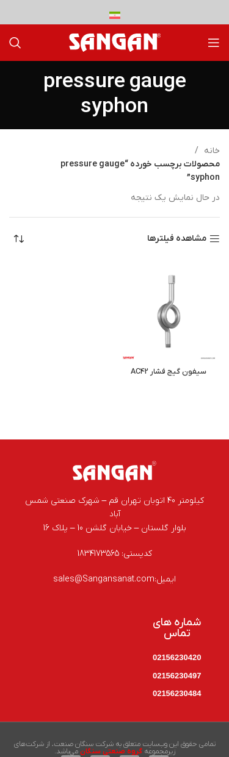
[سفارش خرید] (18, 239)
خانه (211, 151)
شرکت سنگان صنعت (84, 744)
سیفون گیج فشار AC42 (168, 372)
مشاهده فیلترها (176, 239)
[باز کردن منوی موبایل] (214, 42)
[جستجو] (15, 42)
